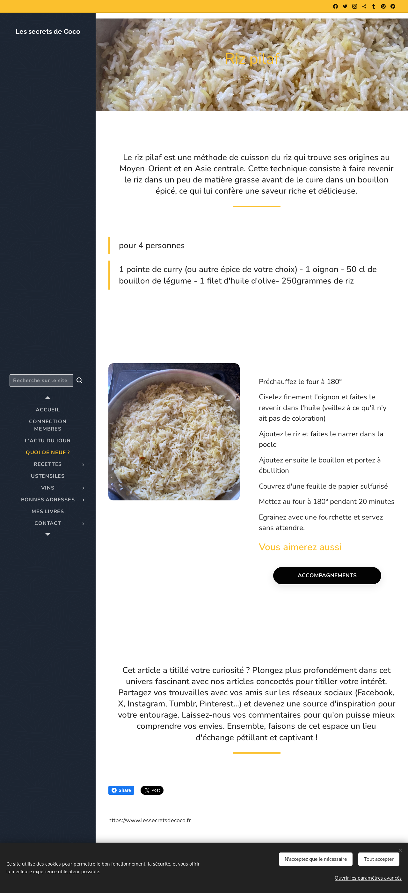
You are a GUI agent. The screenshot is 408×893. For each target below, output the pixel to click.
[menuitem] (48, 410)
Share (121, 790)
